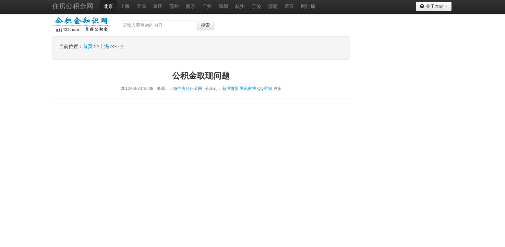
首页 (88, 46)
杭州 (240, 6)
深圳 (223, 6)
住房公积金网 (72, 6)
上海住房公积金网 (185, 88)
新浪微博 (230, 88)
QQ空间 (264, 88)
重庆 (158, 6)
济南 (273, 6)
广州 (207, 6)
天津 (141, 6)
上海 (125, 6)
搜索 (205, 25)
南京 (190, 6)
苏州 (174, 6)
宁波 (256, 6)
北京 (108, 6)
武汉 (289, 6)
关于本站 (433, 6)
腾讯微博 (248, 88)
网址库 (308, 6)
